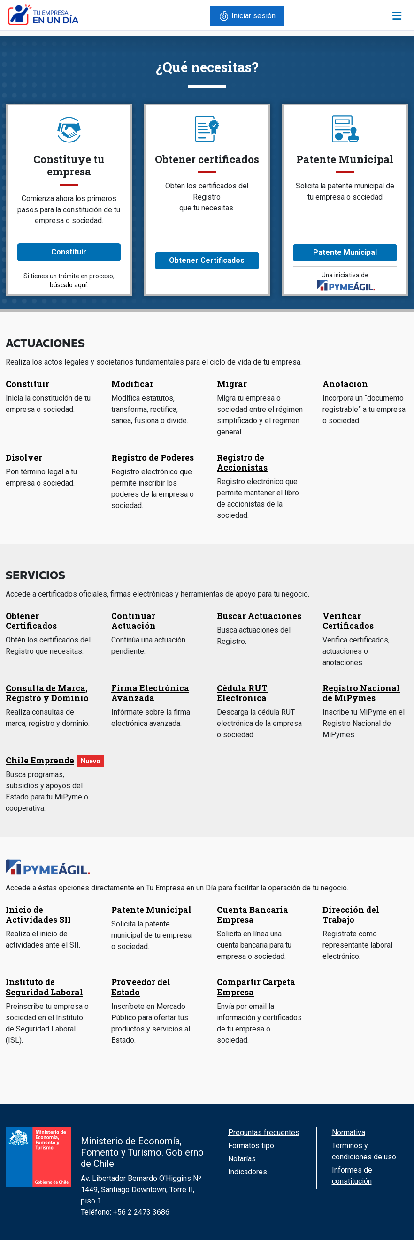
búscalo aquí (68, 285)
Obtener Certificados (207, 260)
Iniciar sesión (247, 16)
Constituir (68, 251)
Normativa (348, 1132)
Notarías (242, 1158)
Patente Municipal (345, 252)
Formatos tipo (251, 1145)
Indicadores (247, 1171)
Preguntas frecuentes (263, 1132)
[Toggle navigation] (396, 16)
